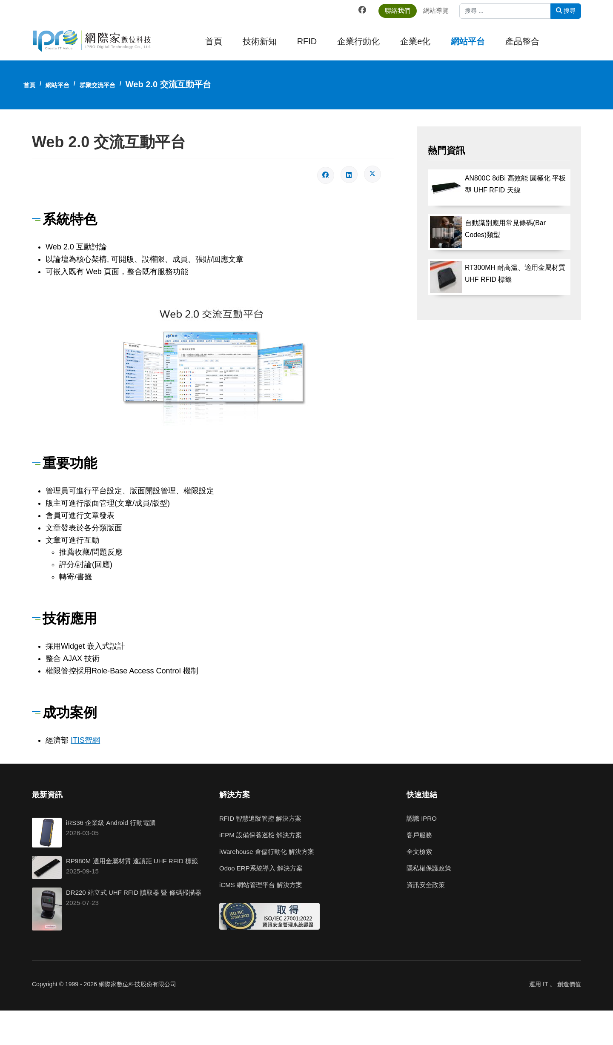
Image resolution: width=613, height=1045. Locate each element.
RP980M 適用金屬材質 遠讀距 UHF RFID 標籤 (132, 861)
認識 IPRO (422, 818)
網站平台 (468, 41)
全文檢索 (419, 851)
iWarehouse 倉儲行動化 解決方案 (266, 851)
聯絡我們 (401, 10)
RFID (307, 41)
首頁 (213, 41)
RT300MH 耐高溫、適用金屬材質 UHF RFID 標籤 (515, 273)
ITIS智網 (85, 740)
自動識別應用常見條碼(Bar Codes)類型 (505, 229)
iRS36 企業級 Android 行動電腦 (110, 822)
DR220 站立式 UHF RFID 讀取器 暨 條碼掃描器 (133, 892)
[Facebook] (366, 10)
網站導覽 (440, 10)
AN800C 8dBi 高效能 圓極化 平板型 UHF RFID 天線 (515, 185)
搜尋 (566, 10)
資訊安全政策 (426, 884)
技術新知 (260, 41)
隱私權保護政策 (429, 868)
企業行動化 (358, 41)
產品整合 (522, 41)
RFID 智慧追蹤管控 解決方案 (260, 818)
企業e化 (415, 41)
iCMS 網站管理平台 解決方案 (260, 884)
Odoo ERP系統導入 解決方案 (261, 868)
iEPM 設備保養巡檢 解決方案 (260, 835)
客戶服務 (419, 835)
